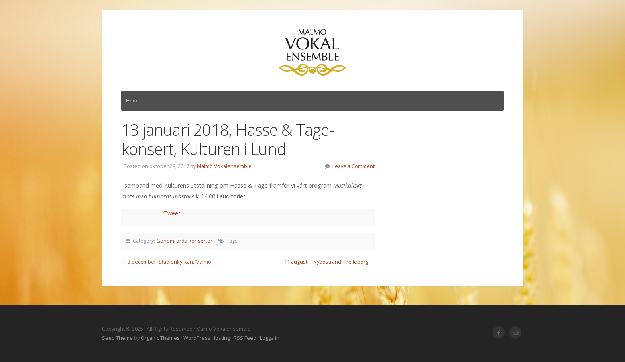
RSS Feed (245, 337)
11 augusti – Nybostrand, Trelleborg (326, 261)
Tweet (172, 213)
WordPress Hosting (206, 337)
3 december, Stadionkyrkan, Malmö (169, 261)
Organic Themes (160, 337)
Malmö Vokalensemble (312, 52)
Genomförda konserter (184, 240)
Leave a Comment (353, 166)
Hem (131, 101)
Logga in (269, 337)
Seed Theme (117, 337)
